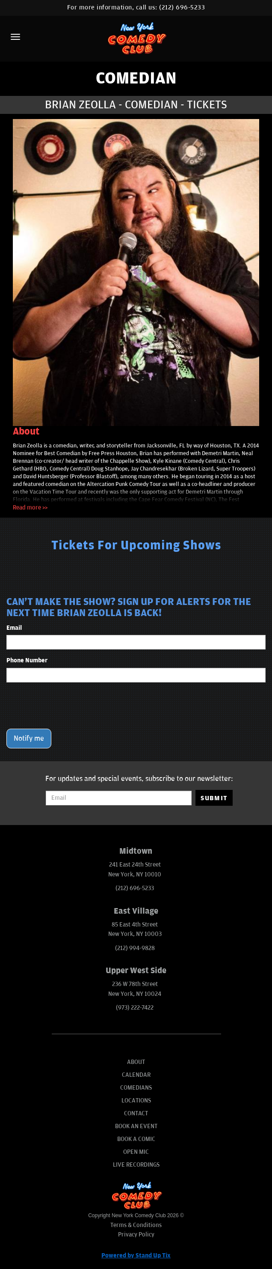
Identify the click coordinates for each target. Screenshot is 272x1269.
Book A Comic (136, 1139)
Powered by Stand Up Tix (136, 1255)
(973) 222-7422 (135, 1007)
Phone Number (26, 660)
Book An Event (136, 1126)
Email (14, 628)
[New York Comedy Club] (136, 38)
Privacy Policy (136, 1234)
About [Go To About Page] (136, 1062)
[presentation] (71, 705)
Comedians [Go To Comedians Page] (136, 1087)
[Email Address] (119, 798)
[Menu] (15, 37)
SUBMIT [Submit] (214, 798)
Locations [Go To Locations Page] (136, 1100)
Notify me (29, 738)
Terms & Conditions (136, 1225)
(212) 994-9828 (135, 948)
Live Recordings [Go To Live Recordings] (136, 1164)
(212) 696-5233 (182, 7)
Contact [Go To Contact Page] (136, 1113)
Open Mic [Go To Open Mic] (136, 1152)
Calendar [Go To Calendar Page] (136, 1074)
